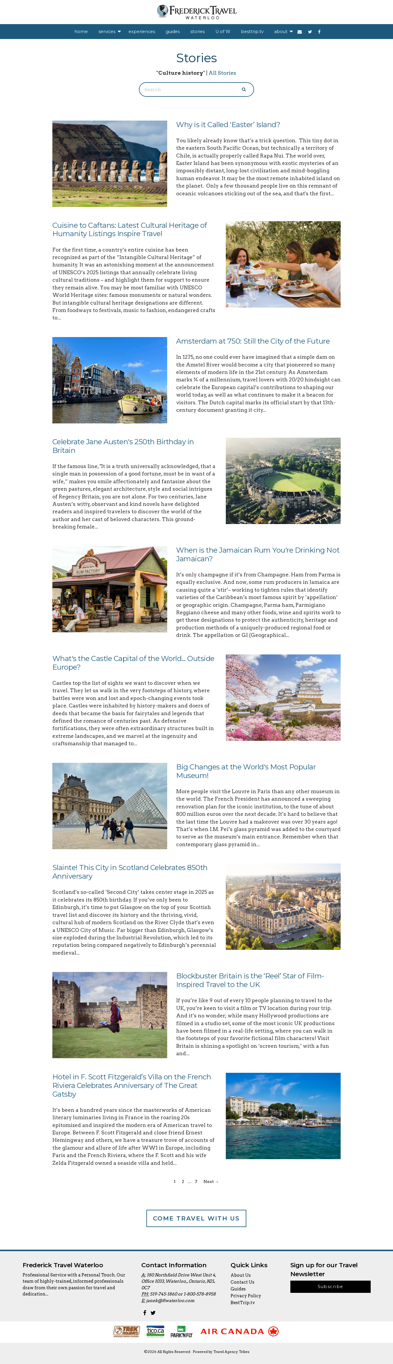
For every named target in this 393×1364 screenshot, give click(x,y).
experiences (142, 31)
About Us (241, 1275)
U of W (222, 31)
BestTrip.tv (243, 1302)
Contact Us (242, 1282)
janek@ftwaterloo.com (170, 1300)
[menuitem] (81, 31)
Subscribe (330, 1286)
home (81, 31)
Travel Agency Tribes (231, 1352)
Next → (211, 1181)
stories (197, 31)
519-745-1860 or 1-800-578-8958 (183, 1294)
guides (173, 31)
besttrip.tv (252, 31)
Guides (238, 1289)
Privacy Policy (246, 1295)
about (280, 31)
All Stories (222, 73)
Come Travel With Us (196, 1218)
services (106, 31)
